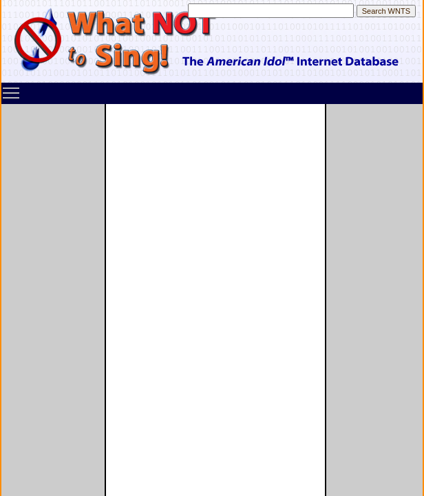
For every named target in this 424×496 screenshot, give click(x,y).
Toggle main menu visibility (12, 88)
